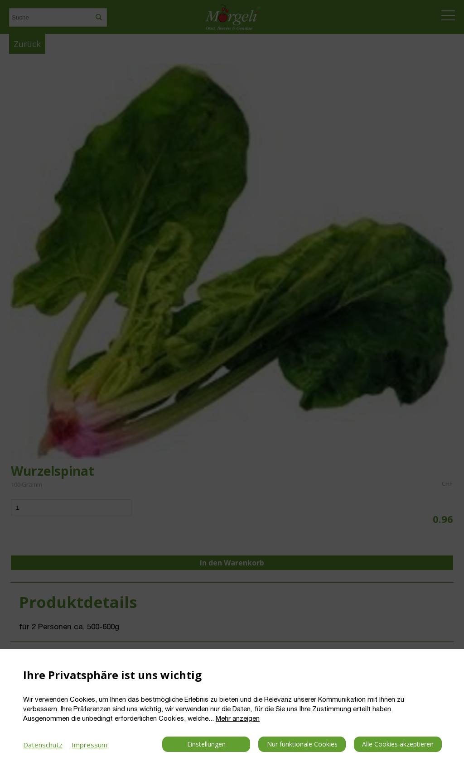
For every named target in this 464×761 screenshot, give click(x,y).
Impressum (89, 744)
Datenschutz (43, 744)
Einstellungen (206, 744)
